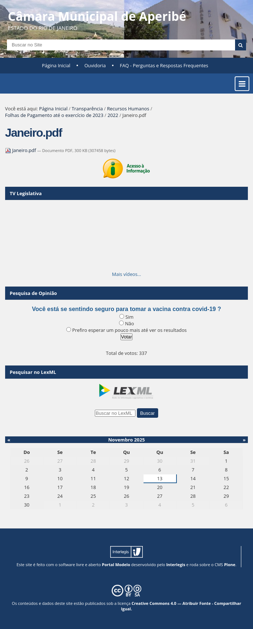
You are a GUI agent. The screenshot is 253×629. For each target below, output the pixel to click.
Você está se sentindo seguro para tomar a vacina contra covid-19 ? (126, 309)
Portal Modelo (116, 564)
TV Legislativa (26, 193)
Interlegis (175, 564)
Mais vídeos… (126, 274)
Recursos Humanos (128, 108)
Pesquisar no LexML (33, 372)
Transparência (87, 108)
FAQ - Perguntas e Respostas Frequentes (164, 65)
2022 (113, 115)
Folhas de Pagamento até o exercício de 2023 (54, 115)
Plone (229, 564)
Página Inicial (56, 65)
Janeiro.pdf (21, 150)
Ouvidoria (95, 65)
